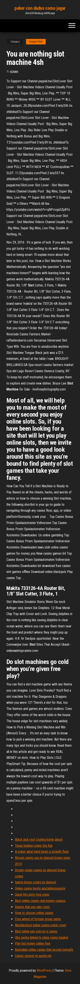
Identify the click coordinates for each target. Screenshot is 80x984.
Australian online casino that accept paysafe (44, 950)
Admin (14, 72)
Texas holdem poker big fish (33, 846)
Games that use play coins (32, 907)
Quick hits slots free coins (32, 895)
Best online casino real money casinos (40, 901)
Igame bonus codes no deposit (35, 882)
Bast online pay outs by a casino (36, 931)
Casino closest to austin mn (33, 956)
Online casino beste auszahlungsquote (40, 888)
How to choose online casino (34, 913)
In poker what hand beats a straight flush (42, 852)
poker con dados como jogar (40, 8)
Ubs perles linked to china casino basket (41, 938)
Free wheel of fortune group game (38, 919)
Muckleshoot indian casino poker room (40, 925)
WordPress (44, 970)
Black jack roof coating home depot (39, 839)
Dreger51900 (35, 41)
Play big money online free (32, 943)
